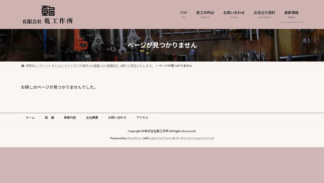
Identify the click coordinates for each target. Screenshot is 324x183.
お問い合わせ (117, 117)
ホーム (30, 117)
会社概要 (92, 117)
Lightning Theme (160, 138)
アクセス (142, 117)
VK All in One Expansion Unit (194, 138)
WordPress (134, 138)
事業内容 (70, 117)
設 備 (49, 117)
